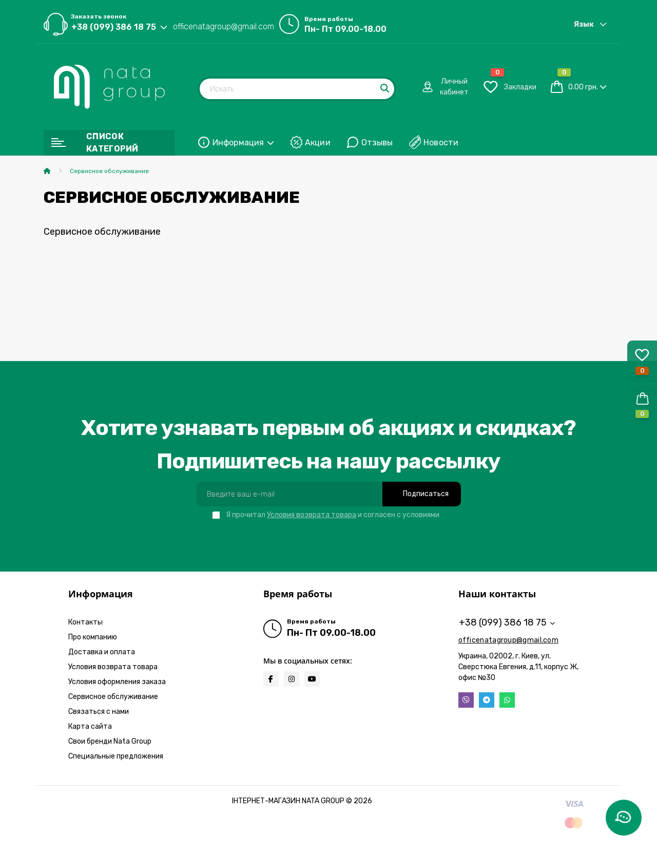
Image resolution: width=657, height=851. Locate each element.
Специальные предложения (115, 756)
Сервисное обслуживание (113, 696)
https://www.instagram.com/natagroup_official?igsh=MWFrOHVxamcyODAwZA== (291, 679)
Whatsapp (507, 700)
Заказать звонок (98, 16)
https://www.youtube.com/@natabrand (312, 679)
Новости (440, 142)
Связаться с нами (98, 711)
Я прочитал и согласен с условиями (332, 514)
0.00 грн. (583, 87)
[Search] (385, 89)
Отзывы (377, 142)
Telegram (486, 700)
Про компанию (92, 637)
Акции (318, 142)
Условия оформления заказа (117, 681)
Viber (466, 700)
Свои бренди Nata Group (109, 741)
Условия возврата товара (311, 514)
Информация (243, 142)
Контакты (85, 622)
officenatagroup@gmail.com (223, 26)
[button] (642, 405)
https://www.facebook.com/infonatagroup (270, 679)
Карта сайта (90, 726)
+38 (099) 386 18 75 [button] (507, 622)
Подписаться (426, 493)
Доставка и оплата (101, 652)
